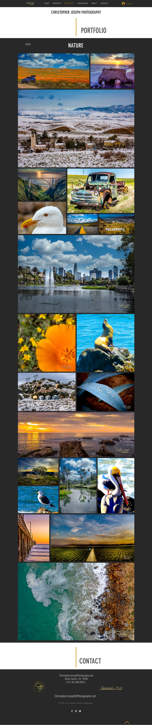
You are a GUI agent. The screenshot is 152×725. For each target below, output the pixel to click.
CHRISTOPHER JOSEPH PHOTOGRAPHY (76, 12)
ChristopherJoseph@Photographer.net (75, 696)
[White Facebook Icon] (72, 711)
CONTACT (90, 661)
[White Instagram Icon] (76, 711)
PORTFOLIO (93, 30)
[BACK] (28, 44)
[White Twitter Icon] (80, 711)
